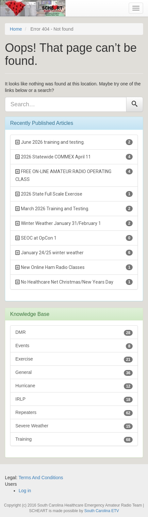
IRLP (74, 399)
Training (74, 439)
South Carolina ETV (101, 511)
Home (16, 29)
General (74, 373)
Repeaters (74, 413)
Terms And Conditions (41, 477)
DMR (74, 333)
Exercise (74, 359)
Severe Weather (74, 426)
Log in (25, 490)
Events (74, 346)
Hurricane (74, 386)
